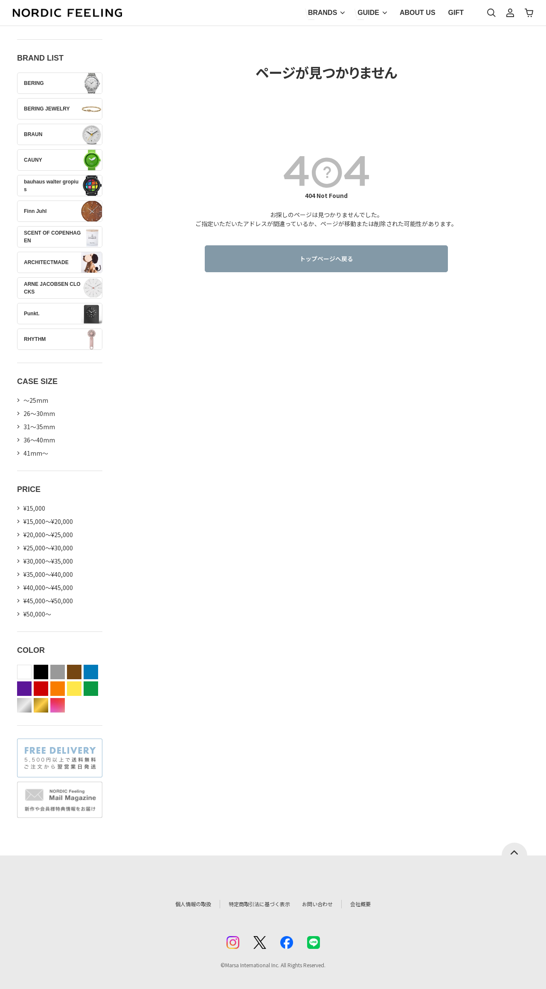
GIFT (456, 12)
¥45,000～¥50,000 (48, 600)
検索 (491, 13)
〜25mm (35, 400)
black (41, 672)
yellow (74, 688)
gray (57, 672)
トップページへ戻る (326, 258)
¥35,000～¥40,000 (48, 574)
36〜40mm (39, 440)
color (57, 705)
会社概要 (374, 904)
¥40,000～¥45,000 (48, 587)
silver (24, 705)
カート (529, 13)
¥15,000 (34, 508)
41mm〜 (35, 453)
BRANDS (322, 12)
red (41, 688)
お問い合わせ (327, 904)
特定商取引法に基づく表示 (255, 904)
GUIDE (368, 12)
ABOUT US (418, 12)
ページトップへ (514, 849)
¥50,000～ (37, 614)
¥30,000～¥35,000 (48, 561)
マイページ (510, 13)
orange (57, 688)
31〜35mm (39, 426)
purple (24, 688)
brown (74, 672)
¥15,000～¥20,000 (48, 521)
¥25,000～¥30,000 (48, 548)
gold (41, 705)
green (91, 688)
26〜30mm (39, 413)
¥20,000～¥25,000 (48, 534)
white (24, 672)
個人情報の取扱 (181, 904)
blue (91, 672)
